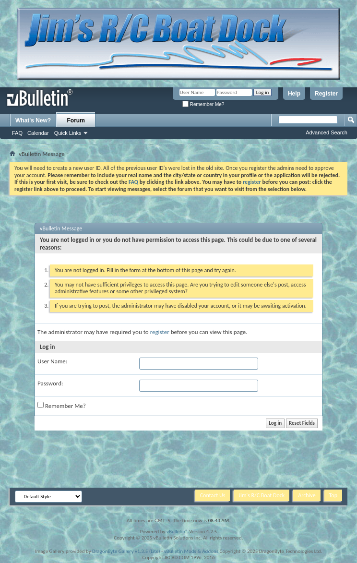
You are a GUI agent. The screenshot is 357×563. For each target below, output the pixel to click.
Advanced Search (326, 132)
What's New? (33, 120)
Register (326, 93)
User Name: (52, 361)
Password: (50, 383)
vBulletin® (177, 531)
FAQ (17, 133)
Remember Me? (203, 104)
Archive (306, 495)
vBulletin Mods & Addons (191, 551)
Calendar (38, 133)
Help (294, 93)
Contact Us (213, 495)
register (159, 331)
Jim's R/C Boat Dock (261, 495)
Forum (76, 120)
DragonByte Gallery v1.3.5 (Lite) (126, 551)
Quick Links (68, 133)
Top (333, 495)
